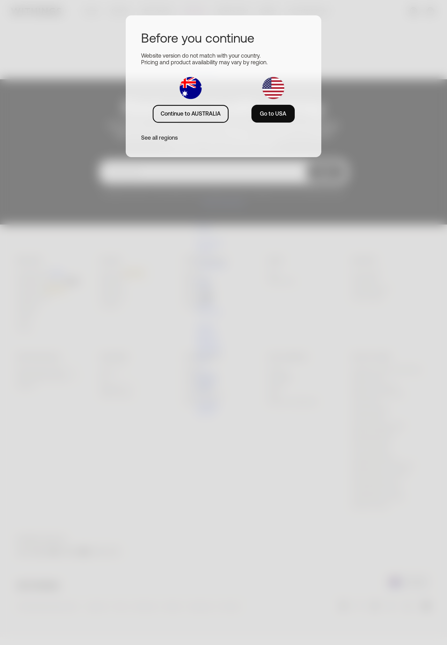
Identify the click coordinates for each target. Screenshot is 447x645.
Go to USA (273, 113)
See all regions (159, 137)
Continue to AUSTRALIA (191, 113)
